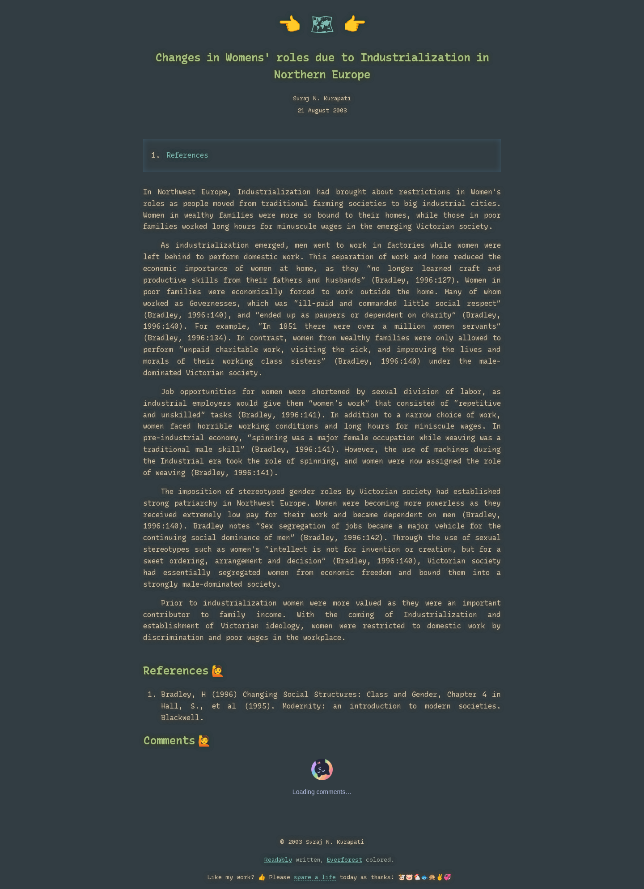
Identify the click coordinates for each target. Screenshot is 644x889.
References (187, 155)
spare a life (315, 876)
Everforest (344, 859)
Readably (278, 859)
